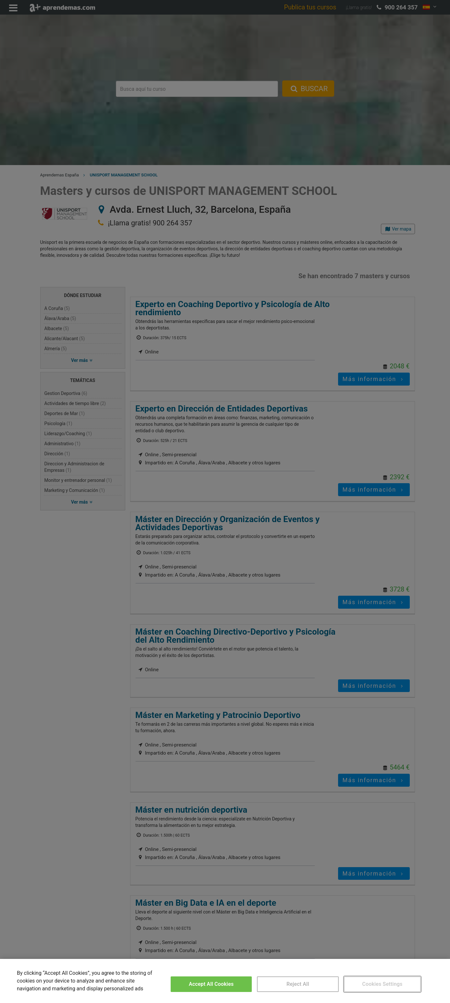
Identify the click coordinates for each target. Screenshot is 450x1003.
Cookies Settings (382, 984)
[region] (225, 981)
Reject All (297, 984)
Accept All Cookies (211, 984)
